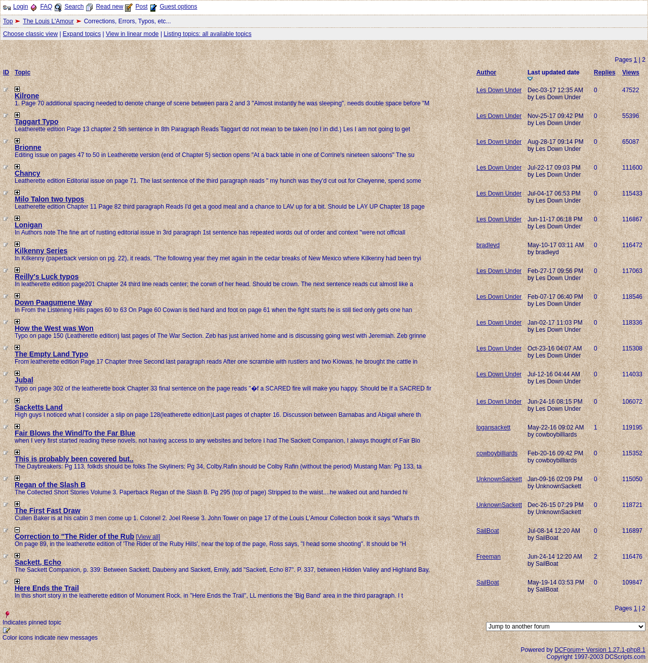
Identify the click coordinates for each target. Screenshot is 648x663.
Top (8, 21)
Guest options (178, 6)
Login (20, 6)
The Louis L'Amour (48, 21)
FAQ (46, 6)
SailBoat (487, 530)
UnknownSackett (499, 479)
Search (74, 6)
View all (148, 536)
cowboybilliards (496, 453)
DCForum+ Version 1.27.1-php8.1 (599, 649)
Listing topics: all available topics (207, 33)
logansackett (493, 427)
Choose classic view (30, 33)
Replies (605, 72)
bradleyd (488, 245)
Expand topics (82, 33)
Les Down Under (498, 90)
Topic (22, 72)
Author (486, 72)
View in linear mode (132, 33)
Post (141, 6)
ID (6, 72)
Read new (109, 6)
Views (630, 72)
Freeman (488, 556)
